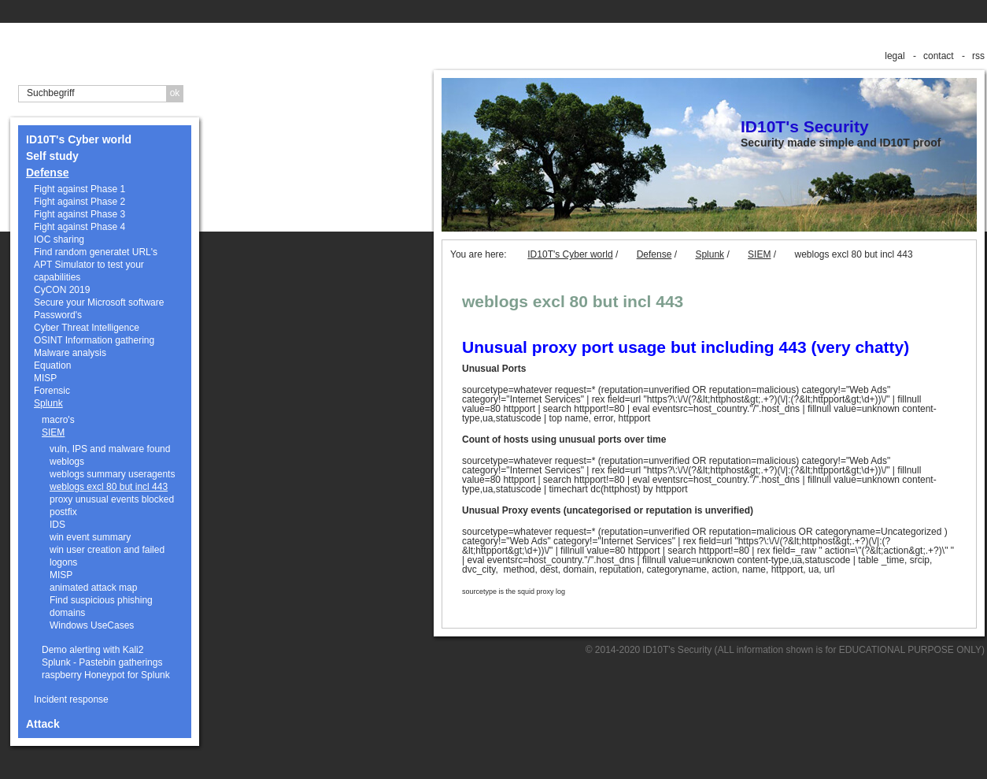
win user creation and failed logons (107, 556)
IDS (57, 524)
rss (978, 55)
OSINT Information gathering (94, 340)
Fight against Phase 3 (79, 214)
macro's (58, 419)
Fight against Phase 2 (79, 201)
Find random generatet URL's (95, 252)
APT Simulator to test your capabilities (89, 271)
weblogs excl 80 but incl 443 (109, 486)
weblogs (67, 461)
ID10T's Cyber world (78, 139)
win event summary (90, 537)
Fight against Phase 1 (79, 189)
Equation (52, 365)
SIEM (53, 432)
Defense (47, 172)
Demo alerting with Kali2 (92, 649)
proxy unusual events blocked (112, 499)
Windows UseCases (92, 625)
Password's (58, 315)
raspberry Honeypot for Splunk (106, 675)
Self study (52, 156)
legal (894, 55)
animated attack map (93, 587)
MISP (45, 378)
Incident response (71, 699)
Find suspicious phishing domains (101, 606)
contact (938, 55)
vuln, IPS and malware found (110, 448)
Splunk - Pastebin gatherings (102, 662)
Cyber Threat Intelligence (86, 327)
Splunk (48, 403)
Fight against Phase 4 (79, 226)
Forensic (52, 390)
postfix (63, 511)
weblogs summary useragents (112, 474)
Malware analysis (70, 352)
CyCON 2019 (62, 289)
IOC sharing (59, 239)
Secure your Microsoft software (99, 302)
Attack (43, 724)
